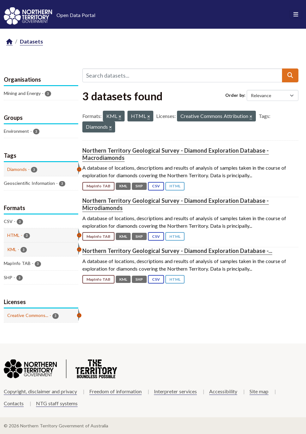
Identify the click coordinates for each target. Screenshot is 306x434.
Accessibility (223, 391)
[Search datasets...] (182, 75)
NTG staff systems (57, 403)
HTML (174, 186)
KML (123, 186)
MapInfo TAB (98, 186)
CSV (156, 186)
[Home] (9, 41)
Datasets (31, 41)
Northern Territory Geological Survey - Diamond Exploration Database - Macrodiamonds (175, 154)
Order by (234, 95)
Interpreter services (175, 391)
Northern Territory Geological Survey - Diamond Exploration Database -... (177, 250)
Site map (259, 391)
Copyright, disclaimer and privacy (40, 391)
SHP (139, 186)
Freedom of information (115, 391)
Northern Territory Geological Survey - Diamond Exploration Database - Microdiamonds (175, 204)
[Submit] (290, 75)
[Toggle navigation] (295, 14)
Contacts (14, 403)
